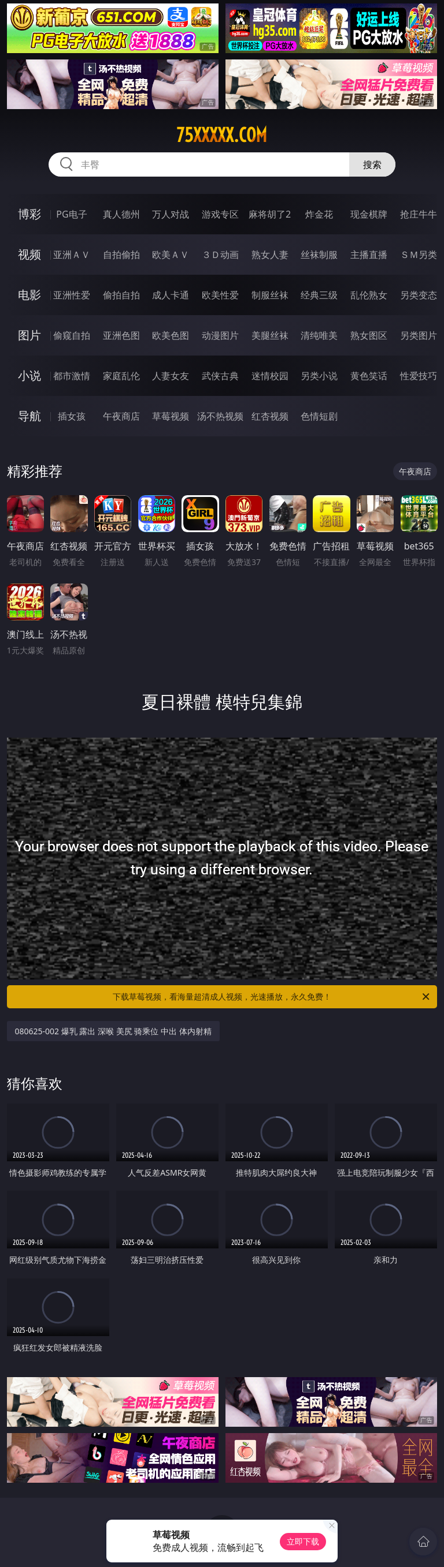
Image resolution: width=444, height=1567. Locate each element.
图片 (29, 335)
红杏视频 (269, 416)
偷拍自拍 (121, 295)
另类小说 (319, 375)
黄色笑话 (368, 375)
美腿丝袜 (269, 335)
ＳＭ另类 (418, 254)
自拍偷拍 (121, 254)
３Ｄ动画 (220, 254)
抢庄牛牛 (418, 214)
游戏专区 (220, 214)
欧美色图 (170, 335)
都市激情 (71, 375)
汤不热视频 (220, 416)
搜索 (372, 164)
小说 (29, 375)
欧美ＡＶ (170, 254)
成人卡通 (170, 295)
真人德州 (121, 214)
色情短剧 (319, 416)
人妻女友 (170, 375)
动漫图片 (220, 335)
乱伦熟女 (368, 295)
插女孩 (72, 416)
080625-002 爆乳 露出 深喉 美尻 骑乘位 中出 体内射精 (113, 1031)
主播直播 (368, 254)
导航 (29, 416)
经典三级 (319, 295)
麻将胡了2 (270, 214)
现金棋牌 (368, 214)
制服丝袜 (269, 295)
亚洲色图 (121, 335)
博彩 (29, 214)
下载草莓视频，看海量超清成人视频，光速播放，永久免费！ (272, 997)
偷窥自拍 (71, 335)
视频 (29, 254)
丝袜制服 (319, 254)
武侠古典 (220, 375)
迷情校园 (269, 375)
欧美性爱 (220, 295)
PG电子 (71, 214)
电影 (29, 294)
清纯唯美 (319, 335)
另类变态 (418, 295)
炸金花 (319, 214)
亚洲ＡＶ (71, 254)
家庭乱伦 (121, 375)
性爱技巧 (418, 375)
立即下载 (303, 1541)
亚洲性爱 (71, 295)
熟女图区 (368, 335)
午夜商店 (121, 416)
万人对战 (170, 214)
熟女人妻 (269, 254)
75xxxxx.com (221, 135)
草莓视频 (170, 416)
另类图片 (418, 335)
